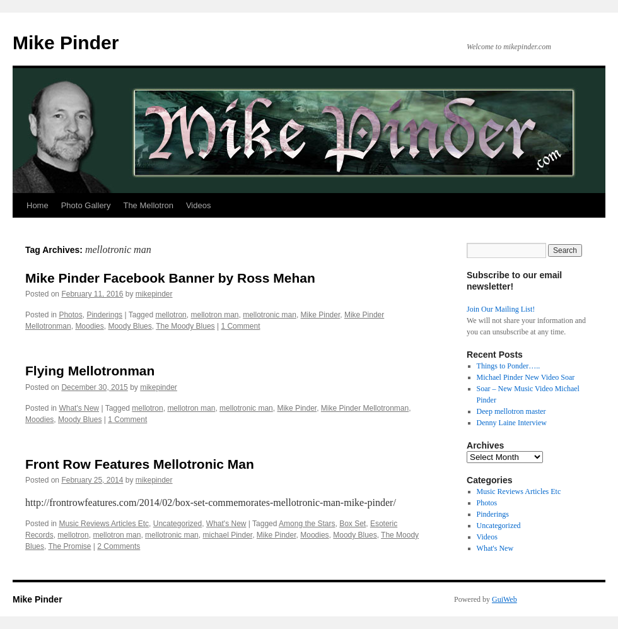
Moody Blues (129, 326)
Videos (198, 205)
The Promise (69, 546)
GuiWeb (504, 599)
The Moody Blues (185, 326)
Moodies (89, 326)
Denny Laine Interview (512, 422)
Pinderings (104, 314)
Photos (70, 314)
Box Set (352, 523)
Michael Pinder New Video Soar (526, 377)
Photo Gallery (86, 205)
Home (37, 205)
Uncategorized (177, 523)
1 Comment (240, 326)
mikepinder (154, 294)
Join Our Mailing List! (501, 309)
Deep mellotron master (511, 411)
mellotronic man (269, 314)
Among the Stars (307, 523)
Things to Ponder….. (508, 366)
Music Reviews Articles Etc (104, 523)
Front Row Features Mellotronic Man (139, 464)
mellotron (170, 314)
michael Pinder (227, 535)
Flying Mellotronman (89, 370)
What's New (79, 408)
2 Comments (118, 546)
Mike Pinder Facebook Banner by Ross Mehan (170, 278)
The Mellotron (148, 205)
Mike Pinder (66, 42)
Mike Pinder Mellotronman (365, 408)
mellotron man (214, 314)
